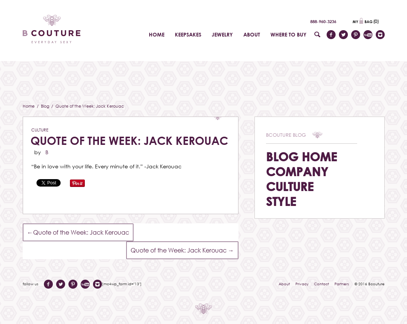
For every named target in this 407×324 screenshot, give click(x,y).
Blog (45, 106)
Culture (39, 129)
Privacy (301, 284)
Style (281, 201)
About (284, 284)
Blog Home (301, 156)
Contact (321, 284)
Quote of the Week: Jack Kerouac (129, 140)
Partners (341, 284)
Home (29, 106)
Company (297, 171)
